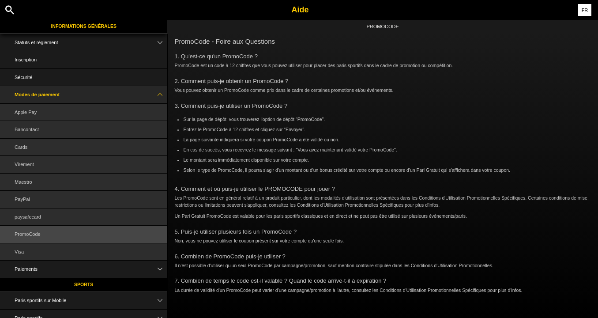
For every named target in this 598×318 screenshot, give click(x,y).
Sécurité (23, 77)
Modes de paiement (91, 94)
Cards (21, 147)
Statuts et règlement (91, 42)
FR (585, 10)
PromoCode (28, 234)
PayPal (22, 199)
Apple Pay (26, 112)
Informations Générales (84, 26)
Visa (19, 251)
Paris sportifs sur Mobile (91, 300)
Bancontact (27, 129)
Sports (83, 284)
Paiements (91, 269)
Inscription (26, 59)
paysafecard (28, 217)
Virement (24, 164)
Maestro (23, 182)
